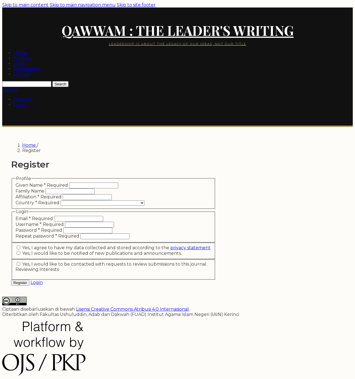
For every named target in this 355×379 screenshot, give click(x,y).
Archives (22, 58)
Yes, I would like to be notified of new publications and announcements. (99, 253)
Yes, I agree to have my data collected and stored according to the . (114, 247)
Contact (22, 74)
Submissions (26, 68)
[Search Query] (26, 84)
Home (20, 53)
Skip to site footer (136, 5)
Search (60, 84)
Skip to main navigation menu (83, 5)
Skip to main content (25, 5)
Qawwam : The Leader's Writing (178, 30)
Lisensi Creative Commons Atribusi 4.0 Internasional (132, 309)
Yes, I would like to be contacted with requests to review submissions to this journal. (112, 264)
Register (22, 99)
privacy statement (190, 247)
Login (19, 63)
